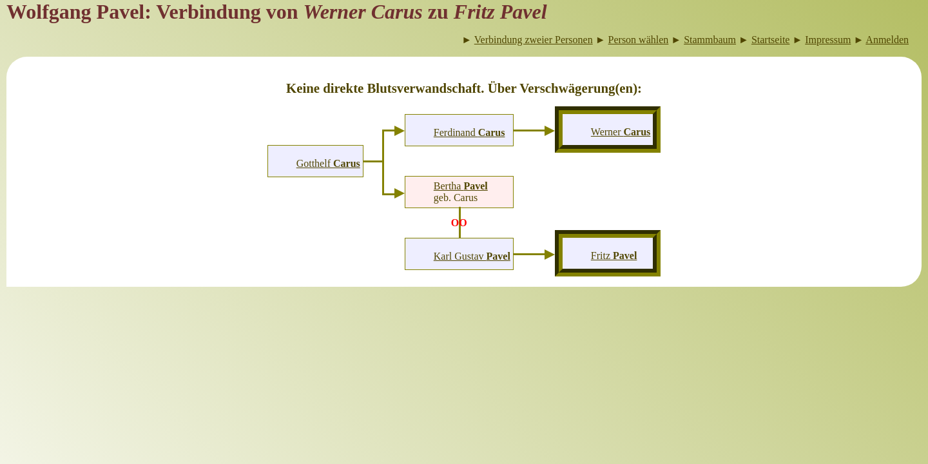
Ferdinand (469, 132)
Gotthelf (328, 163)
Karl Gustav (472, 256)
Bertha (461, 185)
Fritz (614, 255)
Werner (620, 131)
